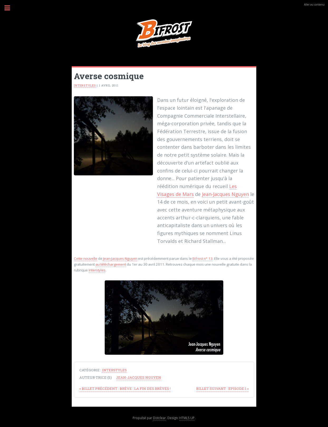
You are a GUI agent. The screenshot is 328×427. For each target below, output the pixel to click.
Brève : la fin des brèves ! (125, 388)
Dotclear (159, 418)
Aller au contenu (314, 4)
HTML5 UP (187, 418)
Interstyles (85, 85)
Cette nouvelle (85, 258)
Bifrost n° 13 (202, 258)
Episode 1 (222, 388)
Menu (10, 8)
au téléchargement (110, 264)
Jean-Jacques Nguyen (225, 194)
